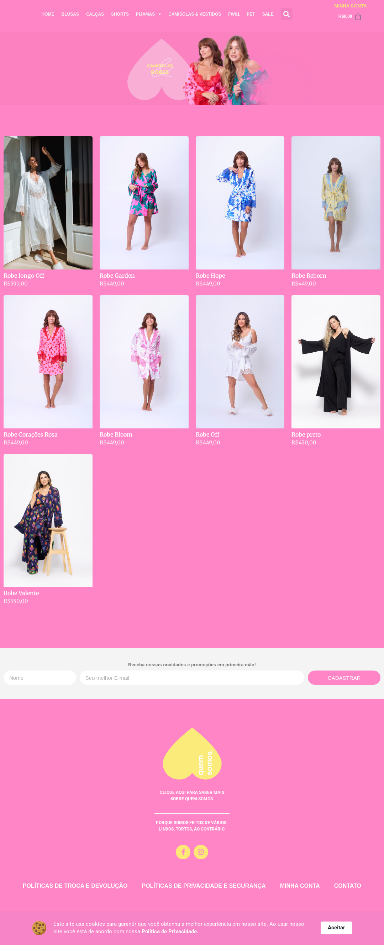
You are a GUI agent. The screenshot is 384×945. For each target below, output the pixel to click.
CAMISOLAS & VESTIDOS (194, 14)
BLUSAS (70, 14)
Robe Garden (117, 275)
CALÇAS (95, 14)
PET (251, 14)
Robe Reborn (308, 275)
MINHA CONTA (351, 6)
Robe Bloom (116, 434)
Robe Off (207, 434)
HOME (48, 14)
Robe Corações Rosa (31, 434)
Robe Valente (21, 593)
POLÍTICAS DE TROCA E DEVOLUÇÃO (75, 883)
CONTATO (347, 883)
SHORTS (120, 14)
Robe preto (306, 434)
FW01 (234, 14)
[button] (287, 14)
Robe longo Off (24, 275)
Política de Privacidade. (170, 934)
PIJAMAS (148, 14)
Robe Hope (210, 275)
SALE (268, 14)
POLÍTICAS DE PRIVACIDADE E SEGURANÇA (203, 883)
